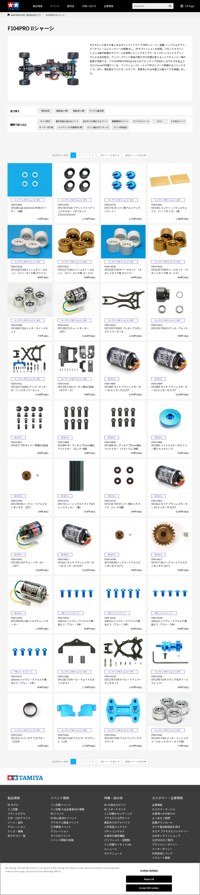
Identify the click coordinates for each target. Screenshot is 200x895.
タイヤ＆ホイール (141, 121)
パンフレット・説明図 (117, 840)
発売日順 (45, 110)
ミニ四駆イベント (61, 805)
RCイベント (57, 813)
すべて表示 (45, 121)
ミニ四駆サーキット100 (117, 844)
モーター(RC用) (46, 127)
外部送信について (162, 853)
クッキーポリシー (162, 849)
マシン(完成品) (120, 127)
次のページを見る (109, 155)
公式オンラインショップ (166, 835)
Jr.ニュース (110, 849)
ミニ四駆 (13, 809)
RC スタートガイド (115, 809)
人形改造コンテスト (115, 827)
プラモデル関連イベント (65, 822)
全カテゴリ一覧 (17, 835)
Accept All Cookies (149, 888)
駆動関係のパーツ (120, 121)
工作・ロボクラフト (19, 818)
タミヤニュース (113, 853)
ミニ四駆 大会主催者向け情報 (67, 809)
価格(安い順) (79, 110)
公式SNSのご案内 (162, 840)
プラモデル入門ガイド (117, 818)
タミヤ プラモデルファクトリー (170, 831)
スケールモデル (17, 813)
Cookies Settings (149, 870)
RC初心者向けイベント (64, 818)
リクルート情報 (161, 857)
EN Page (187, 6)
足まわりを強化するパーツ (95, 121)
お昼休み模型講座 (114, 835)
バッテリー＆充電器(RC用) (70, 127)
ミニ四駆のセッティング (118, 813)
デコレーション (17, 827)
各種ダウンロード (162, 822)
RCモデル (13, 805)
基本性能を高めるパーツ (67, 121)
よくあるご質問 (161, 818)
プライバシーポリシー (165, 844)
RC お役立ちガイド (115, 805)
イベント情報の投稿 (62, 840)
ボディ (160, 121)
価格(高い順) (62, 110)
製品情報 (37, 6)
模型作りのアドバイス (117, 822)
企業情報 (157, 805)
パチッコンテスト (114, 831)
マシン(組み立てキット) (98, 127)
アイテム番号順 (96, 110)
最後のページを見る (135, 155)
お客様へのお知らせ (163, 813)
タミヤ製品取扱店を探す (166, 827)
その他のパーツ (178, 121)
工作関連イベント (61, 827)
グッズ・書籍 (15, 831)
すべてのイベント (61, 835)
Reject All (149, 879)
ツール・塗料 (15, 822)
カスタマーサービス (163, 809)
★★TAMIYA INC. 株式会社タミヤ (26, 14)
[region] (100, 879)
